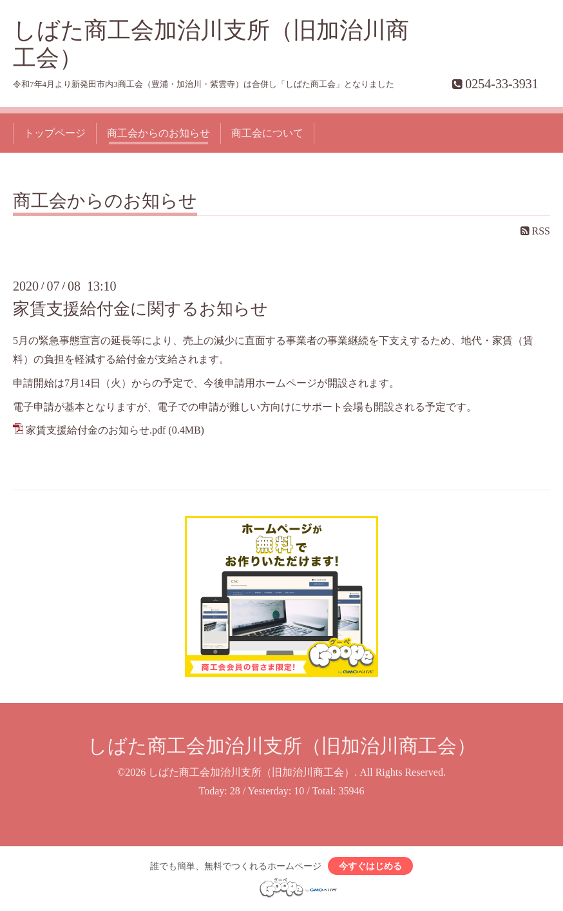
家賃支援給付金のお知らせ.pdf (96, 430)
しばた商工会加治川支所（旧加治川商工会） (282, 745)
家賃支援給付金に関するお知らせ (140, 309)
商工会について (267, 133)
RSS (535, 230)
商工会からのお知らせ (158, 133)
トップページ (55, 133)
